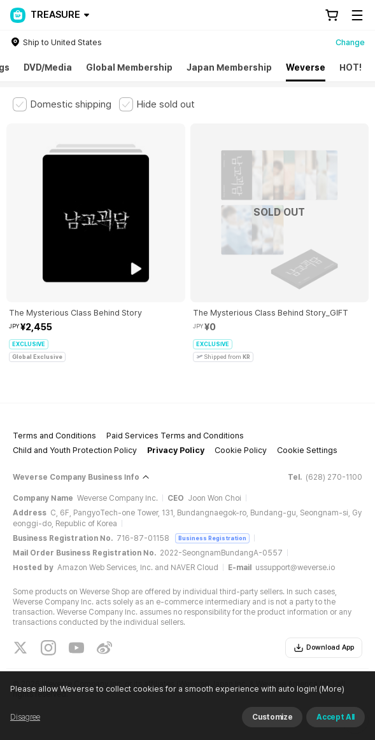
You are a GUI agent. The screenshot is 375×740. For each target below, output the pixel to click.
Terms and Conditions (54, 435)
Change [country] (350, 42)
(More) (330, 689)
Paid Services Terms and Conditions (175, 435)
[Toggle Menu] (357, 15)
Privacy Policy (175, 450)
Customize (272, 717)
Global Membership (129, 67)
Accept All (335, 717)
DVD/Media (48, 67)
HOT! (350, 67)
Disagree (25, 717)
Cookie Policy (241, 450)
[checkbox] (62, 104)
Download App (324, 648)
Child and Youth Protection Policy (75, 450)
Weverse (305, 67)
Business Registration (212, 537)
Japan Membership (229, 67)
